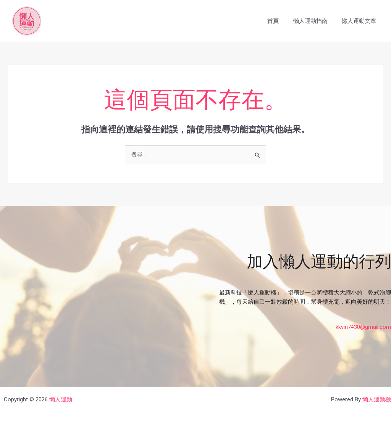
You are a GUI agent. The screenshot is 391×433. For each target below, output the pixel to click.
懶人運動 (60, 399)
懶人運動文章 (360, 21)
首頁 (280, 21)
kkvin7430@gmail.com (363, 327)
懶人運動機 (376, 399)
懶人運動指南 (314, 21)
